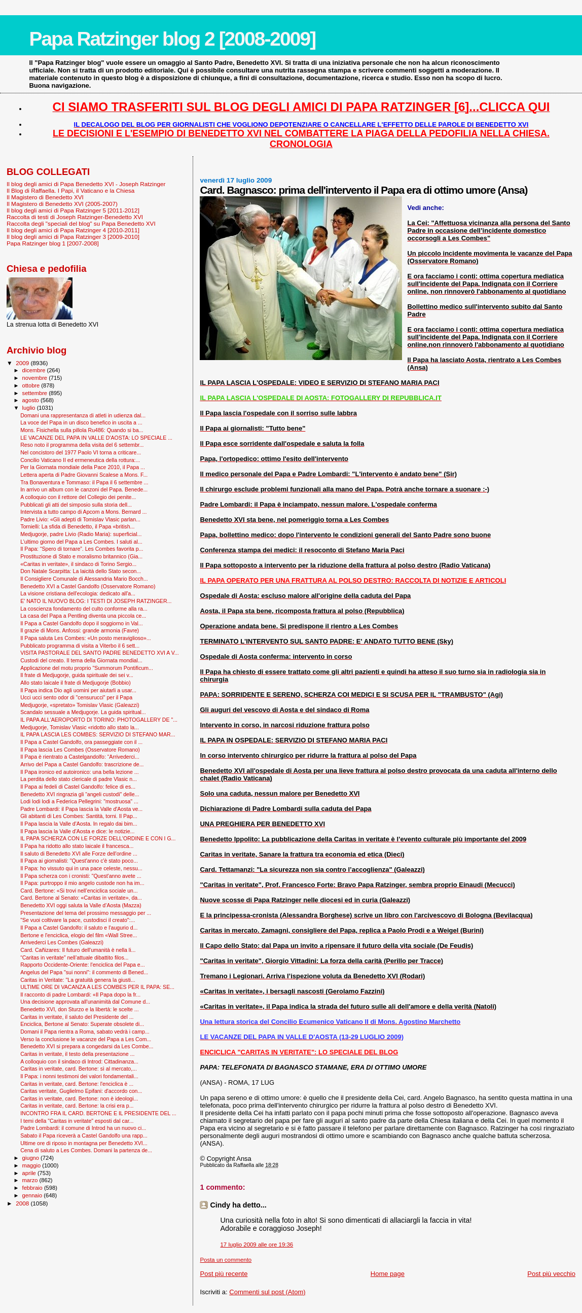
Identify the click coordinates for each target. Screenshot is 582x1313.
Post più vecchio (551, 1273)
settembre (35, 393)
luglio (29, 408)
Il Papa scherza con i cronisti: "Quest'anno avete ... (80, 876)
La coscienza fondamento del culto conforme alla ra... (84, 609)
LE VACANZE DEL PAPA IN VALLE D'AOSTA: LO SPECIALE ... (96, 438)
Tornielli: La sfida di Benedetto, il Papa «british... (77, 526)
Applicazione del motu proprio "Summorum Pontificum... (86, 668)
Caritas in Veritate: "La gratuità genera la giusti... (77, 980)
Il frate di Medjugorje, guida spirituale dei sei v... (76, 675)
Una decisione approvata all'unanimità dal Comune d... (85, 1002)
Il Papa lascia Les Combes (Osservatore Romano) (80, 750)
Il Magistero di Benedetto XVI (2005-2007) (62, 203)
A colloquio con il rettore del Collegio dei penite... (78, 497)
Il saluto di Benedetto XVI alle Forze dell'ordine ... (78, 853)
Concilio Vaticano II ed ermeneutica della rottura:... (80, 460)
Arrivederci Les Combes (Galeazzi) (61, 942)
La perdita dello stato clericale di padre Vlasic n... (78, 779)
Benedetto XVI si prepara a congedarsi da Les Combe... (86, 1046)
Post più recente (223, 1273)
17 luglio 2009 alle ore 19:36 (256, 1244)
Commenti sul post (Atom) (267, 1292)
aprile (30, 1173)
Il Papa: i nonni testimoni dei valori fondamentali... (79, 1076)
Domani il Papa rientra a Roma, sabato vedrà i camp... (85, 1031)
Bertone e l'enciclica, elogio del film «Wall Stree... (78, 935)
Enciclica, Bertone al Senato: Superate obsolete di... (82, 1024)
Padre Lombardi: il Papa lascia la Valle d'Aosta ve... (81, 809)
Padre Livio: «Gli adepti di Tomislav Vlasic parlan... (80, 519)
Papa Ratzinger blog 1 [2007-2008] (53, 243)
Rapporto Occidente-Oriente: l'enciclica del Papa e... (82, 965)
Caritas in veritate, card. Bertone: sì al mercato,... (78, 1069)
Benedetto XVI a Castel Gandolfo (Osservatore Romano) (87, 586)
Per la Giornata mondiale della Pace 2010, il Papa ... (82, 467)
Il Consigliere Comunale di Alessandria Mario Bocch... (84, 579)
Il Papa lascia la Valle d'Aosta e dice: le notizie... (77, 831)
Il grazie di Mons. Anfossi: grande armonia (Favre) (79, 630)
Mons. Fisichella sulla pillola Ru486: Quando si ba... (81, 430)
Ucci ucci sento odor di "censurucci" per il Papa (76, 697)
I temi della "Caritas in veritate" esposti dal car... (76, 1121)
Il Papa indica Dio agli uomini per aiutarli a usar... (78, 690)
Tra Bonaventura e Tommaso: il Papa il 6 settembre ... (84, 482)
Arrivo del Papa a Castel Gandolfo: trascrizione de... (81, 764)
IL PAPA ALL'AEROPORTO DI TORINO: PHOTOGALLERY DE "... (98, 720)
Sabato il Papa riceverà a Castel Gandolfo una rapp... (84, 1135)
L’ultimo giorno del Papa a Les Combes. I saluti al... (81, 542)
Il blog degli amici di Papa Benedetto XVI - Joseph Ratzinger (86, 184)
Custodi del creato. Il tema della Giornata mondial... (81, 660)
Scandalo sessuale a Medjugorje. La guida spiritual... (83, 712)
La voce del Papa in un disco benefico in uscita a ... (81, 422)
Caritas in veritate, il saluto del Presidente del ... (76, 1017)
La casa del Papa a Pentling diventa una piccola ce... (83, 616)
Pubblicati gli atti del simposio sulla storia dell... (76, 505)
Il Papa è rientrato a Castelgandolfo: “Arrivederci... (79, 757)
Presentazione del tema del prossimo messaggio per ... (85, 913)
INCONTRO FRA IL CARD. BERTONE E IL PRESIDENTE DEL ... (98, 1113)
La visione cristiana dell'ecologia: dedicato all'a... (77, 593)
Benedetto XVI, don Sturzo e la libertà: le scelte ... (79, 1009)
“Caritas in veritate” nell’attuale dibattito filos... (74, 957)
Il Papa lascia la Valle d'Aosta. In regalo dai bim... (78, 824)
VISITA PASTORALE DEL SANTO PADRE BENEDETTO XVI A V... (99, 653)
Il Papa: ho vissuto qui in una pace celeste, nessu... (81, 868)
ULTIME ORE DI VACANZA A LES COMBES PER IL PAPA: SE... (97, 987)
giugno (31, 1158)
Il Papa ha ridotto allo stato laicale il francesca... (76, 846)
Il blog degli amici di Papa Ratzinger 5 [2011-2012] (73, 210)
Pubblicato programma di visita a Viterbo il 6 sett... (79, 646)
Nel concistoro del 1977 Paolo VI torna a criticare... (80, 452)
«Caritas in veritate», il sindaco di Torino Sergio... (78, 564)
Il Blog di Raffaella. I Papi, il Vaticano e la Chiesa (70, 190)
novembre (35, 378)
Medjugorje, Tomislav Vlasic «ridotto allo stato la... (79, 727)
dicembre (34, 370)
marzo (31, 1180)
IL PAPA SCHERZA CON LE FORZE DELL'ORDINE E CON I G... (97, 838)
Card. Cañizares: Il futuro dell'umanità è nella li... (77, 950)
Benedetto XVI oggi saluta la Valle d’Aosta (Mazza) (80, 905)
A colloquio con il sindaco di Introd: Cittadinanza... (79, 1061)
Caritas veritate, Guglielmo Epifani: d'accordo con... (81, 1091)
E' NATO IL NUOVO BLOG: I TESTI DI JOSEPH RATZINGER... (95, 601)
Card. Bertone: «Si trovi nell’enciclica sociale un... (79, 891)
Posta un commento (225, 1260)
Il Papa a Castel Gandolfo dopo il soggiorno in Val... (81, 623)
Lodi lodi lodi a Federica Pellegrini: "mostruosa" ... (79, 801)
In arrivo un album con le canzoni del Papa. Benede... (84, 489)
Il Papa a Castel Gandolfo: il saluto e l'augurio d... (78, 928)
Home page (388, 1273)
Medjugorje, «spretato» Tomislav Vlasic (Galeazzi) (79, 705)
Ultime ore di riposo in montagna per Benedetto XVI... (84, 1143)
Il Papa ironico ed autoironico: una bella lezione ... (79, 772)
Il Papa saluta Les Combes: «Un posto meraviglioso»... (85, 638)
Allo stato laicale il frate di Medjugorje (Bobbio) (75, 683)
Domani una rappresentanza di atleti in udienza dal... (83, 415)
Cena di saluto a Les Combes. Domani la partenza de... (86, 1150)
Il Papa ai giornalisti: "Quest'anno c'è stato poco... (79, 861)
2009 (23, 363)
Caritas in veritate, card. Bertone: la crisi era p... (76, 1106)
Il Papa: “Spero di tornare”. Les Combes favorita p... (81, 549)
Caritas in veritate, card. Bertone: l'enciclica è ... (76, 1084)
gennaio (33, 1195)
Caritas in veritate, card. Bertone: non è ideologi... (79, 1098)
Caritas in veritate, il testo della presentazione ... (77, 1054)
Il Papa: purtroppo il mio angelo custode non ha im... (82, 883)
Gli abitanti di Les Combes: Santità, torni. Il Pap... (78, 816)
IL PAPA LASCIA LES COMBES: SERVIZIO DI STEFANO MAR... (97, 734)
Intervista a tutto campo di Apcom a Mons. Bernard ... (83, 512)
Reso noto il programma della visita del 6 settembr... (81, 445)
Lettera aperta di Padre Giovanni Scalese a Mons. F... (84, 475)
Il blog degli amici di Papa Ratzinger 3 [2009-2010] (73, 236)
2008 (23, 1203)
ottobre (32, 385)
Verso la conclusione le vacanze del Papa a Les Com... (85, 1039)
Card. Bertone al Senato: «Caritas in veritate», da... (81, 898)
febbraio (33, 1188)
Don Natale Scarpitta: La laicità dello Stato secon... (80, 571)
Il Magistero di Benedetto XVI (45, 197)
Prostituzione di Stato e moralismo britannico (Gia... (81, 556)
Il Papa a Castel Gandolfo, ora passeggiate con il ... (81, 742)
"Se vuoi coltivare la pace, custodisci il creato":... (77, 920)
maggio (32, 1165)
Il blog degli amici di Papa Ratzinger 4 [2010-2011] (73, 230)
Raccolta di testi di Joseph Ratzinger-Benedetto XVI (75, 217)
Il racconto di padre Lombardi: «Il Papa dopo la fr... (80, 994)
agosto (31, 400)
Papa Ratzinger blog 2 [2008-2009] (172, 39)
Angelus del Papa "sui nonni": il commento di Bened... (84, 972)
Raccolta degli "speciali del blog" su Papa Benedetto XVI (81, 223)
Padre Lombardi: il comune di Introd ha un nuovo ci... (83, 1128)
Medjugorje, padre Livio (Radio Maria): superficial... (80, 534)
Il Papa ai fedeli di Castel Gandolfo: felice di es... (77, 787)
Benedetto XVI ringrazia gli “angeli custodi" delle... (79, 794)
